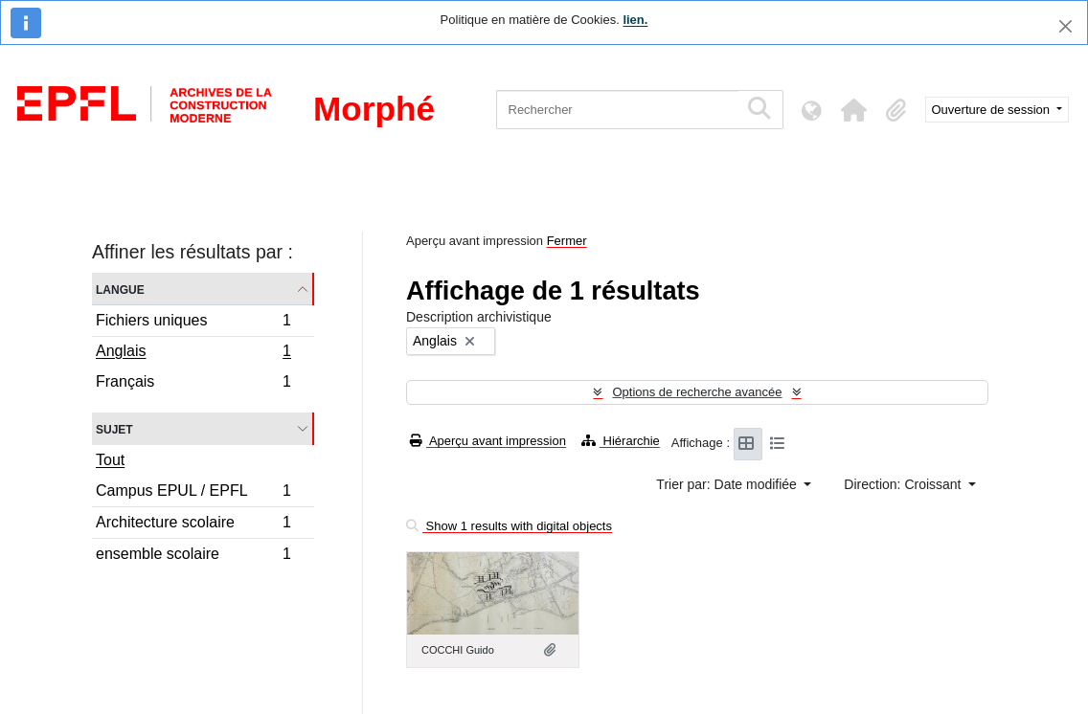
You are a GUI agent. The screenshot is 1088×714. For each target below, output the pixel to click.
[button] (854, 110)
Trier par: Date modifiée (728, 484)
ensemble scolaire (193, 556)
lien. (635, 19)
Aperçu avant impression (488, 441)
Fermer (567, 241)
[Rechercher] (617, 109)
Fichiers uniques (193, 323)
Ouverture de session (993, 109)
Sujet (114, 428)
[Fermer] (1065, 26)
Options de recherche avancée (697, 392)
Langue (120, 288)
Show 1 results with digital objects (509, 526)
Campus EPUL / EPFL (193, 493)
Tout (110, 460)
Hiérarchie (620, 441)
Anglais (193, 353)
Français (193, 383)
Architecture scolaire (193, 525)
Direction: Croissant (904, 484)
